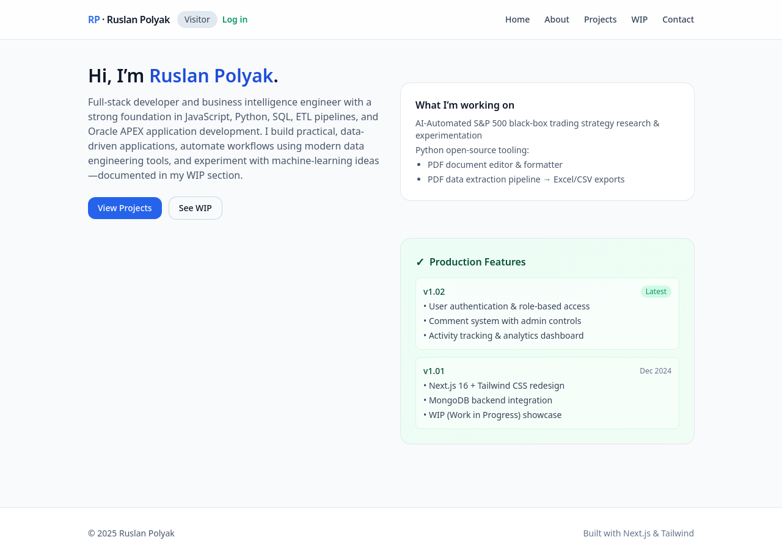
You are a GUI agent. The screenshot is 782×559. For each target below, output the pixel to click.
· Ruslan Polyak (129, 19)
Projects (600, 19)
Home (517, 19)
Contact (678, 19)
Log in (235, 19)
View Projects (125, 208)
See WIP (195, 208)
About (556, 19)
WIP (640, 19)
